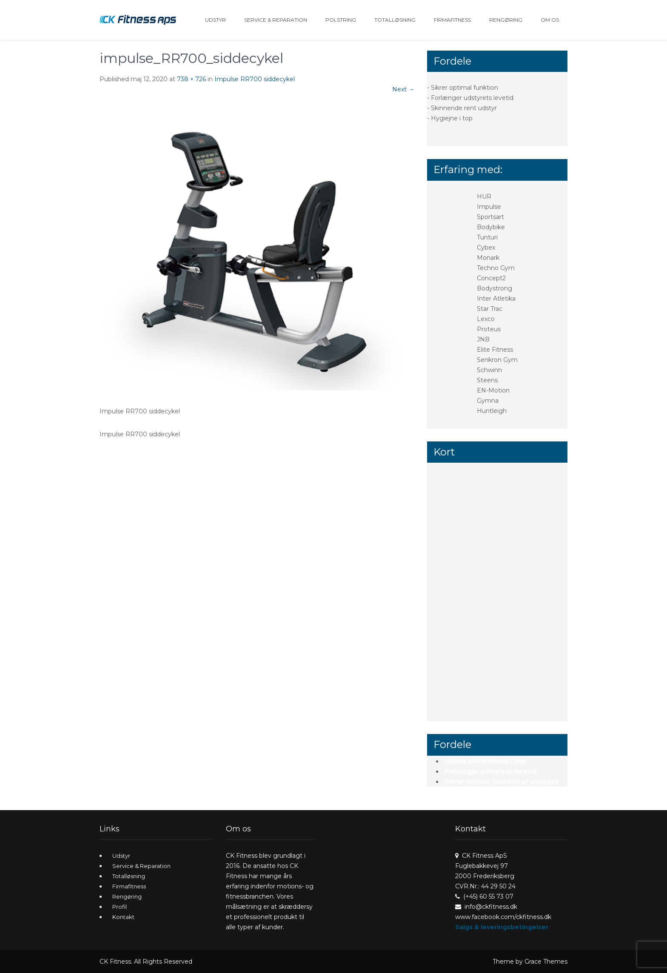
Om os (550, 20)
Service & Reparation (275, 20)
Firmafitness (452, 20)
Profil (119, 906)
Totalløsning (395, 20)
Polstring (340, 20)
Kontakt (123, 916)
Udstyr (215, 20)
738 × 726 (191, 79)
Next (403, 89)
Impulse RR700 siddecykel (254, 79)
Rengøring (505, 20)
